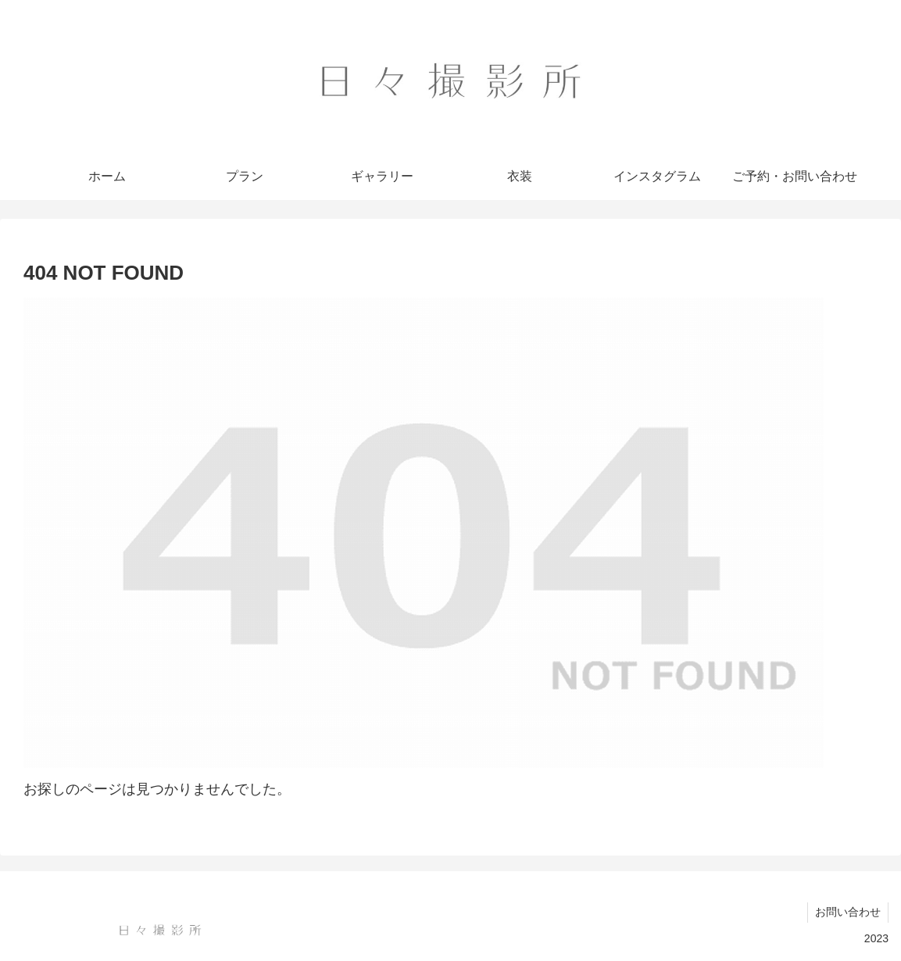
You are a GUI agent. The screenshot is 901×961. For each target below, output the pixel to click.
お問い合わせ (847, 912)
